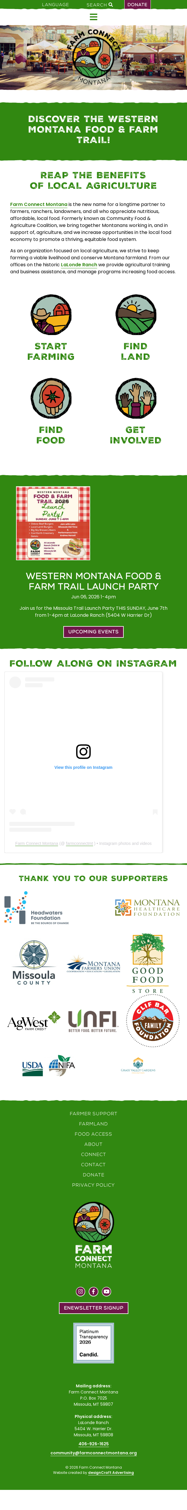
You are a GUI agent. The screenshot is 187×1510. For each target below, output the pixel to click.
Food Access (93, 1134)
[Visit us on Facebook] (93, 1292)
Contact (93, 1164)
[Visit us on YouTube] (106, 1292)
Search (100, 5)
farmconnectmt (79, 843)
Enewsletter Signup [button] (93, 1308)
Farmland (93, 1124)
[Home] (93, 57)
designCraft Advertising (111, 1472)
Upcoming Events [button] (93, 632)
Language (55, 4)
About (93, 1144)
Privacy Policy (93, 1185)
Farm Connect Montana (38, 204)
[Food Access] (51, 412)
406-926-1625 (93, 1444)
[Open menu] (93, 17)
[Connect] (136, 412)
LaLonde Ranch (79, 264)
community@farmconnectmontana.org (93, 1453)
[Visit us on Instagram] (80, 1292)
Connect (93, 1154)
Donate (137, 4)
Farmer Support (94, 1113)
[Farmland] (136, 328)
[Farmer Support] (51, 328)
